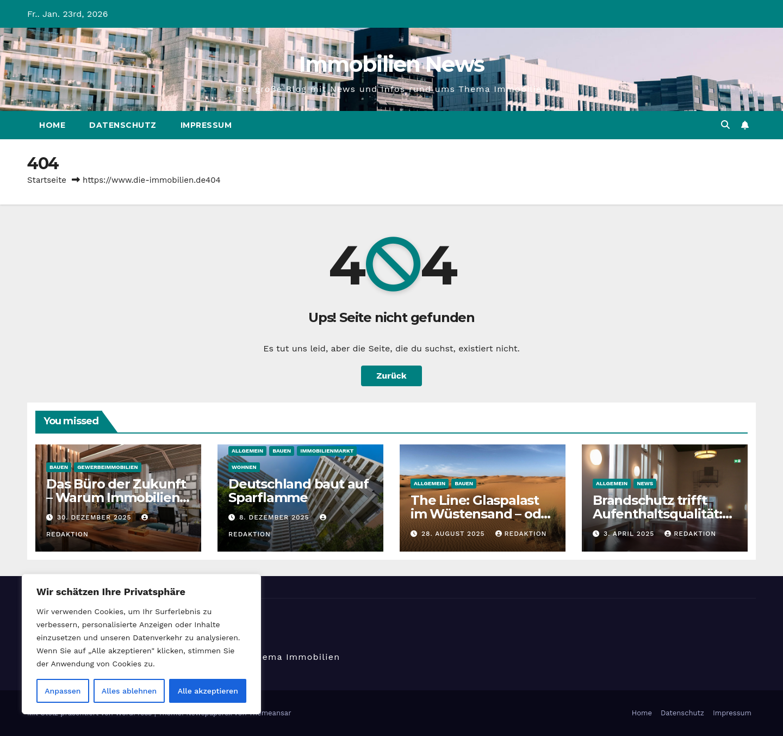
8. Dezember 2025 (275, 517)
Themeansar (270, 713)
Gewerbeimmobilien (107, 467)
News (645, 483)
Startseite (46, 180)
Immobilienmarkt (326, 451)
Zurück (391, 375)
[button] (725, 125)
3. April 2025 (630, 533)
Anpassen (62, 690)
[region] (141, 644)
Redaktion (521, 533)
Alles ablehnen (129, 690)
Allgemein (247, 451)
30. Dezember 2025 (95, 517)
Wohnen (244, 467)
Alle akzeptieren (208, 690)
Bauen (58, 467)
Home (52, 125)
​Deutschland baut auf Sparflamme (298, 490)
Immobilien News (391, 64)
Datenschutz (123, 125)
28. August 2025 (454, 533)
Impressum (206, 125)
